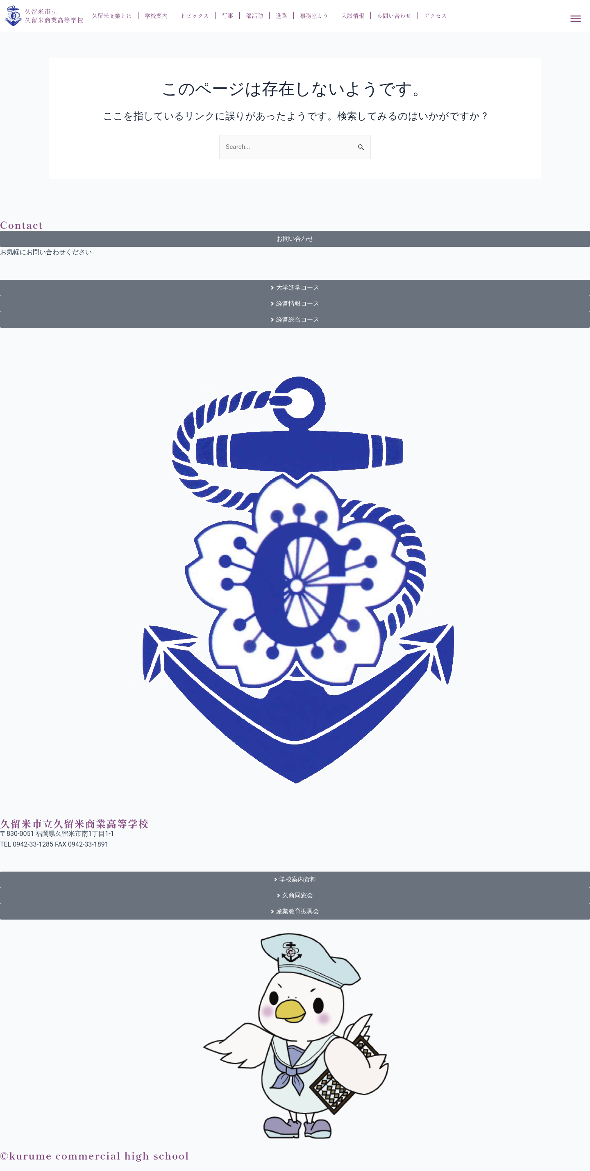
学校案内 (156, 15)
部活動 (254, 15)
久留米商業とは (112, 15)
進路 (281, 15)
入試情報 (352, 15)
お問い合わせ (394, 15)
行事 (227, 15)
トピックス (194, 15)
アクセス (435, 15)
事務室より (314, 15)
